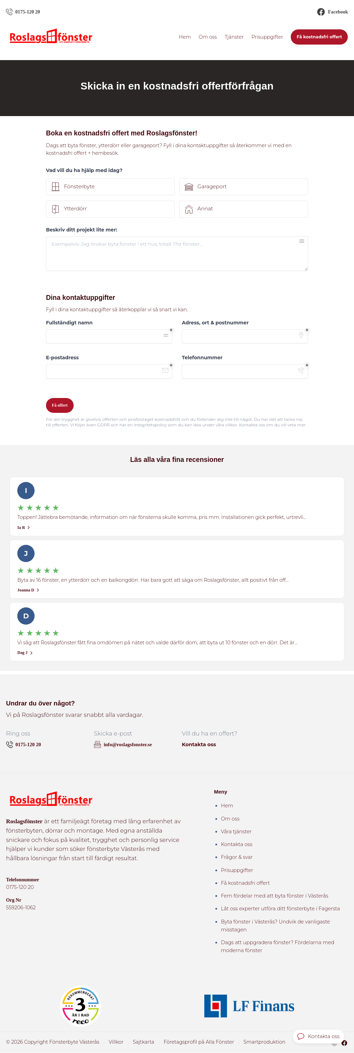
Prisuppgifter (267, 37)
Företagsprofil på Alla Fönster (182, 1042)
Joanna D (28, 590)
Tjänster (234, 37)
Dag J (25, 653)
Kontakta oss (198, 745)
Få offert (60, 405)
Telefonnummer (202, 357)
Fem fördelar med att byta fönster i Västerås (274, 896)
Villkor (105, 1042)
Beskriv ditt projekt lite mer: (81, 230)
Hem (185, 37)
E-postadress (62, 357)
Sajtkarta (131, 1042)
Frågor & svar (237, 858)
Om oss (208, 37)
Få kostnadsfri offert (319, 37)
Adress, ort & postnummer (215, 323)
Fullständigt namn (69, 323)
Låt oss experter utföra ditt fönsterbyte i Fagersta (280, 909)
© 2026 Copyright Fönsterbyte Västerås (48, 1042)
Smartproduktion (242, 1042)
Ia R (23, 527)
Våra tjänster (236, 832)
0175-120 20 (19, 888)
